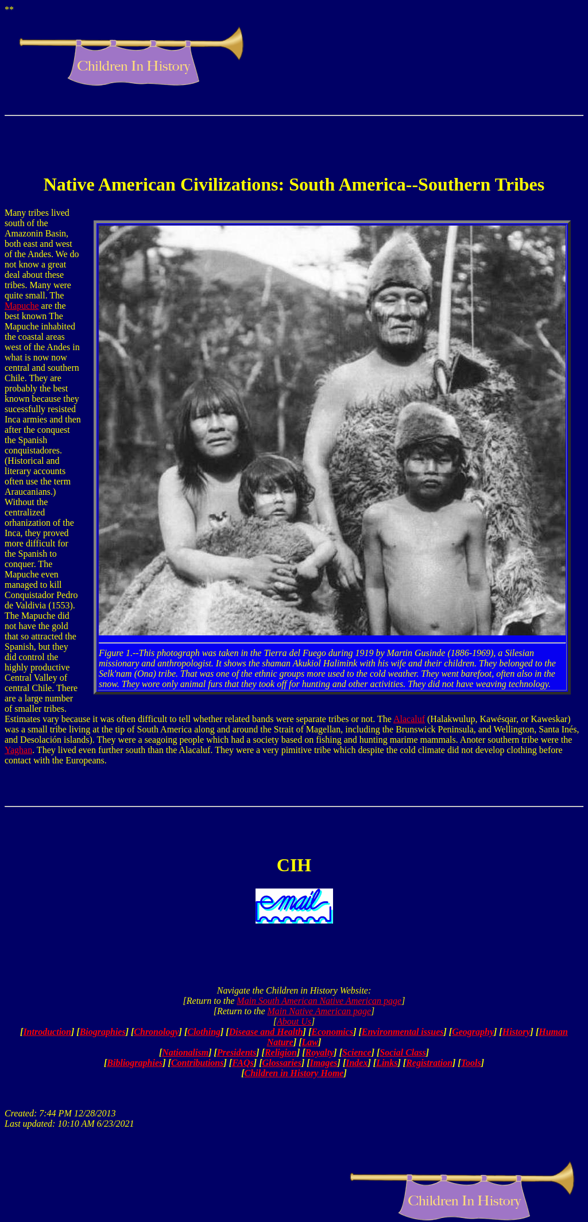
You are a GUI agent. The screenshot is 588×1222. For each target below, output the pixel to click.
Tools (471, 1063)
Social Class (402, 1052)
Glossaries (281, 1063)
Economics (332, 1032)
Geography (473, 1032)
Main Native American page (319, 1011)
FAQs (243, 1063)
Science (357, 1052)
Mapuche (22, 306)
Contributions (197, 1063)
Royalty (319, 1052)
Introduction (47, 1032)
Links (386, 1063)
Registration (429, 1063)
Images (324, 1063)
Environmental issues (403, 1032)
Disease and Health (266, 1032)
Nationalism (185, 1052)
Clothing (203, 1032)
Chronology (156, 1032)
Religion (281, 1052)
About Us (294, 1021)
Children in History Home (294, 1073)
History (516, 1032)
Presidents (236, 1052)
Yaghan (18, 750)
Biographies (103, 1032)
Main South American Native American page (319, 1001)
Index (357, 1063)
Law (310, 1042)
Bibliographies (135, 1063)
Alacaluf (409, 719)
